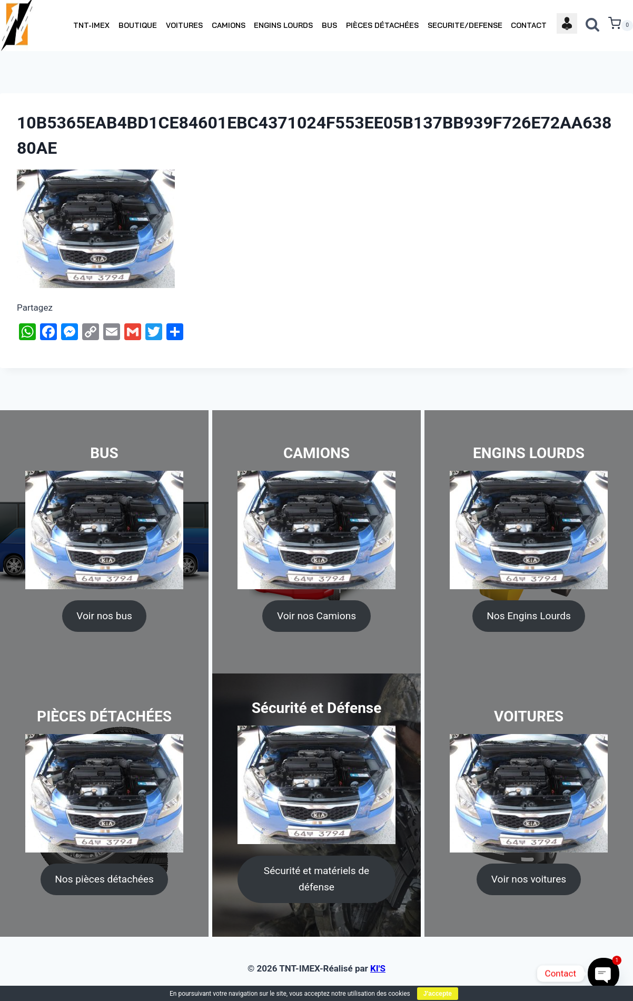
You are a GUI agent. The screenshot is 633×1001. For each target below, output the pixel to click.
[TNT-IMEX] (17, 25)
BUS (329, 25)
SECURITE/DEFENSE (465, 25)
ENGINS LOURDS (283, 25)
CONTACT (529, 25)
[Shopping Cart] (620, 26)
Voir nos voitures (528, 879)
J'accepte (437, 993)
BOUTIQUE (137, 25)
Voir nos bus (104, 616)
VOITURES (184, 25)
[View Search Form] (592, 25)
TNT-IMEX (91, 25)
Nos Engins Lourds (529, 616)
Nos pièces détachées (104, 879)
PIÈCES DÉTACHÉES (382, 25)
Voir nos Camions (316, 616)
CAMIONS (228, 25)
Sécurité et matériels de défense (316, 879)
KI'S (377, 968)
